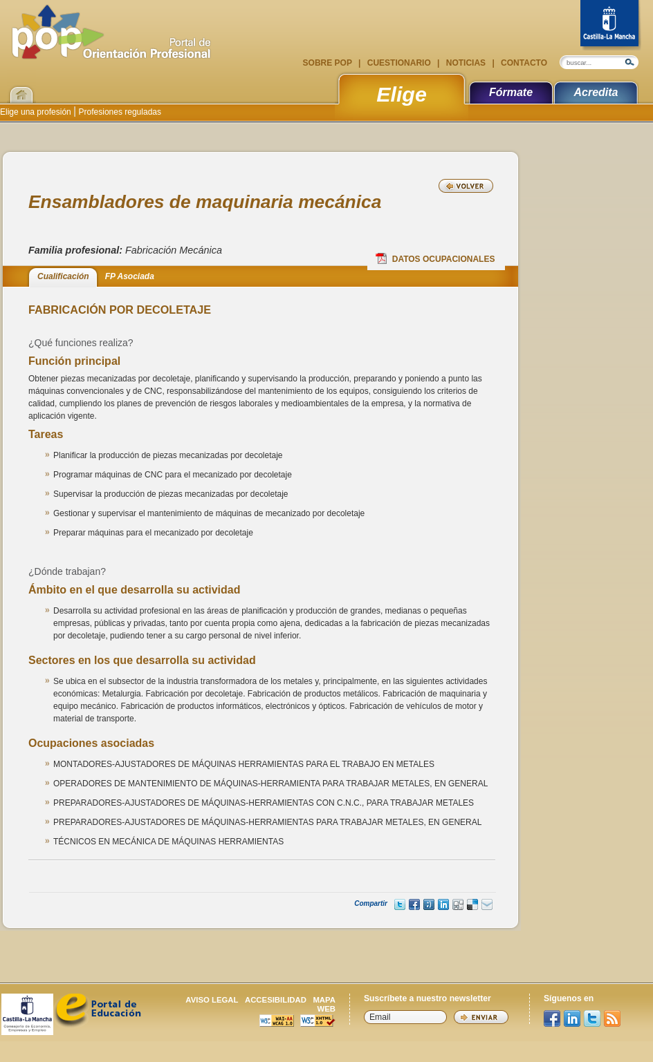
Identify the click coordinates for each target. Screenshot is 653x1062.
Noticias (465, 63)
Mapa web (324, 1004)
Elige (401, 94)
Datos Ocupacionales (435, 258)
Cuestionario (399, 63)
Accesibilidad (275, 1000)
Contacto (523, 63)
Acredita (595, 92)
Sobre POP (328, 63)
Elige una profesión (36, 112)
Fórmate (511, 92)
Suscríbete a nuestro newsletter (427, 998)
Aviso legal (211, 1000)
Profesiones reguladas (118, 112)
